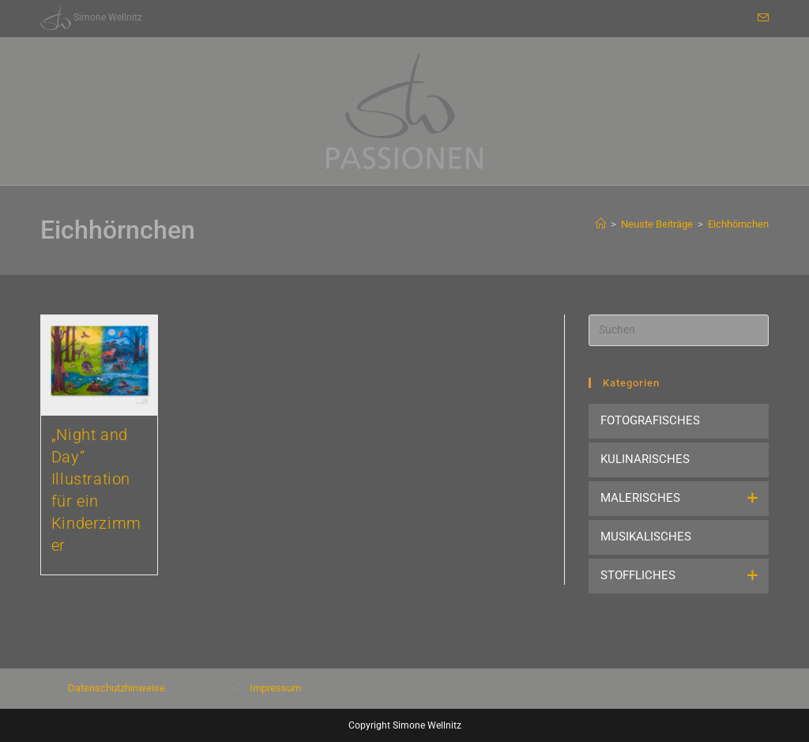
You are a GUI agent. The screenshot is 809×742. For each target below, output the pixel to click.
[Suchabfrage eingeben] (679, 330)
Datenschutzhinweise (116, 688)
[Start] (601, 224)
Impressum (275, 688)
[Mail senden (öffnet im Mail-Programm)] (761, 18)
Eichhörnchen (738, 224)
